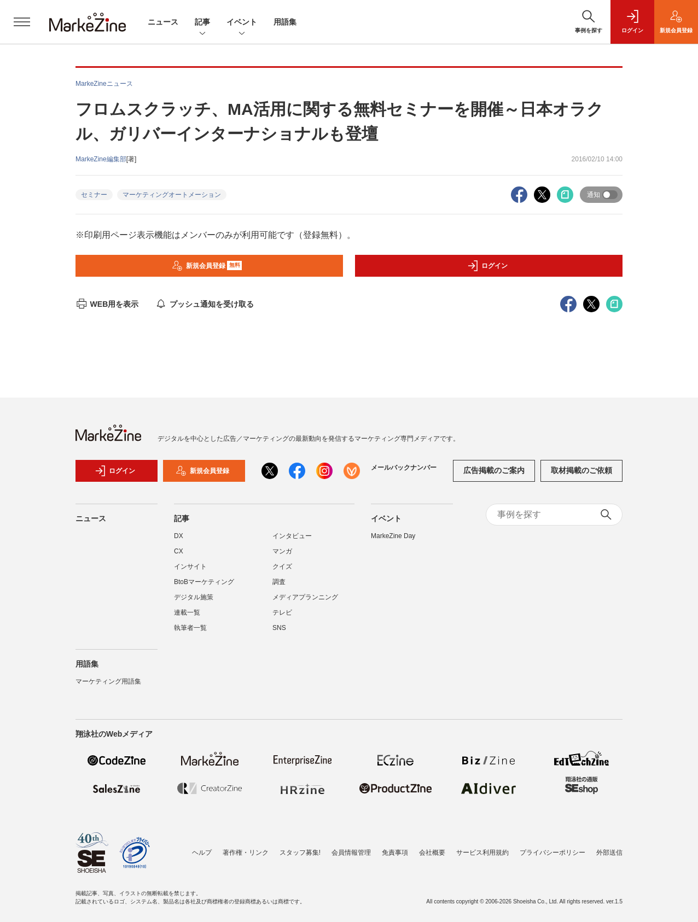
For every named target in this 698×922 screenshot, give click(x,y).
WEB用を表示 (106, 304)
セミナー (94, 195)
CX (178, 551)
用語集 (285, 21)
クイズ (282, 566)
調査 (279, 582)
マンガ (282, 551)
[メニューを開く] (22, 22)
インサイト (190, 566)
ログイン (487, 265)
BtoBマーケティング (204, 582)
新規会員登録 (207, 265)
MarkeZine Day (393, 536)
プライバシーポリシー (552, 852)
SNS (279, 628)
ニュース (163, 21)
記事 (202, 22)
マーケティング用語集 (108, 681)
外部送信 (609, 852)
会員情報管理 (351, 852)
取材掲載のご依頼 (581, 470)
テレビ (282, 612)
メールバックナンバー (404, 467)
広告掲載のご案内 (494, 470)
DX (178, 536)
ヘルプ (202, 852)
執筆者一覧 (190, 628)
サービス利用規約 (482, 852)
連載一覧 (187, 612)
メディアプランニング (305, 597)
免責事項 (395, 852)
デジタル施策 (193, 597)
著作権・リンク (246, 852)
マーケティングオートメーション (172, 195)
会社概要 (432, 852)
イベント (241, 22)
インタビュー (292, 536)
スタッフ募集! (300, 852)
